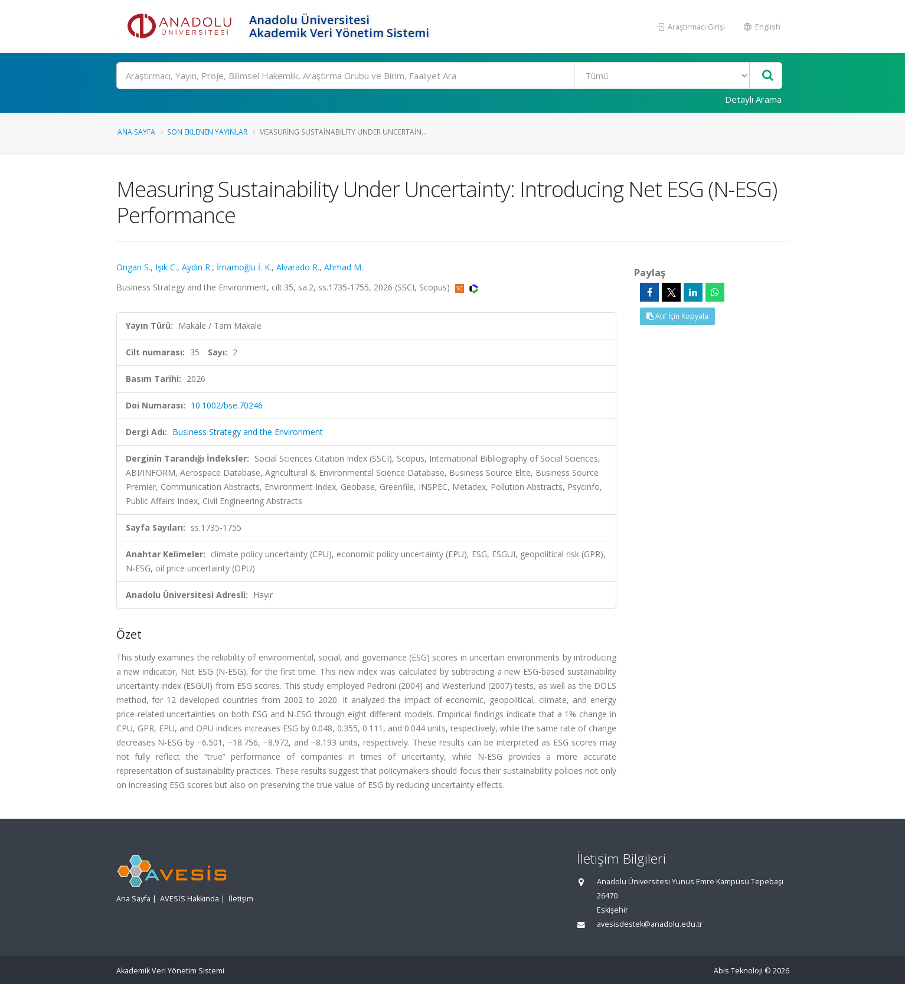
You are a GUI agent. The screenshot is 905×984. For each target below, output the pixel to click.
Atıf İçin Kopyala (677, 316)
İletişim (240, 899)
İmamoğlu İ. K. (244, 267)
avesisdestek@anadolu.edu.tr (650, 924)
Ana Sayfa (136, 131)
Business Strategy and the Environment (247, 431)
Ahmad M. (343, 267)
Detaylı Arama (753, 99)
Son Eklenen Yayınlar (207, 131)
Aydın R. (197, 267)
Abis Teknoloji (738, 971)
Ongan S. (133, 267)
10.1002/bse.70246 (227, 405)
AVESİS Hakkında (189, 899)
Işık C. (166, 267)
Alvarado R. (297, 267)
